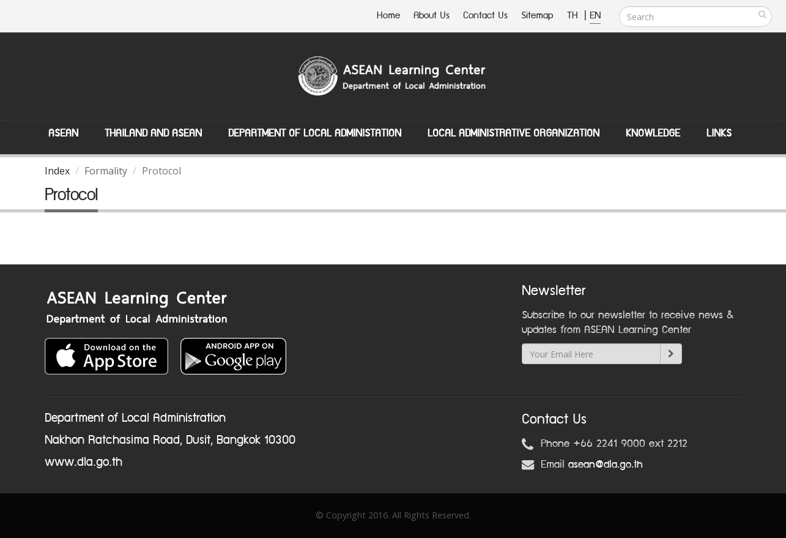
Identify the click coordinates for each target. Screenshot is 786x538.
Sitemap (537, 15)
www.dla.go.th (83, 462)
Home (388, 15)
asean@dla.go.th (605, 464)
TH (574, 15)
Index (57, 170)
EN (595, 15)
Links (719, 133)
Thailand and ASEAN (153, 133)
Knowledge (653, 133)
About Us (431, 15)
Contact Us (485, 15)
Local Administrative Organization (513, 133)
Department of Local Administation (314, 133)
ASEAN (63, 133)
